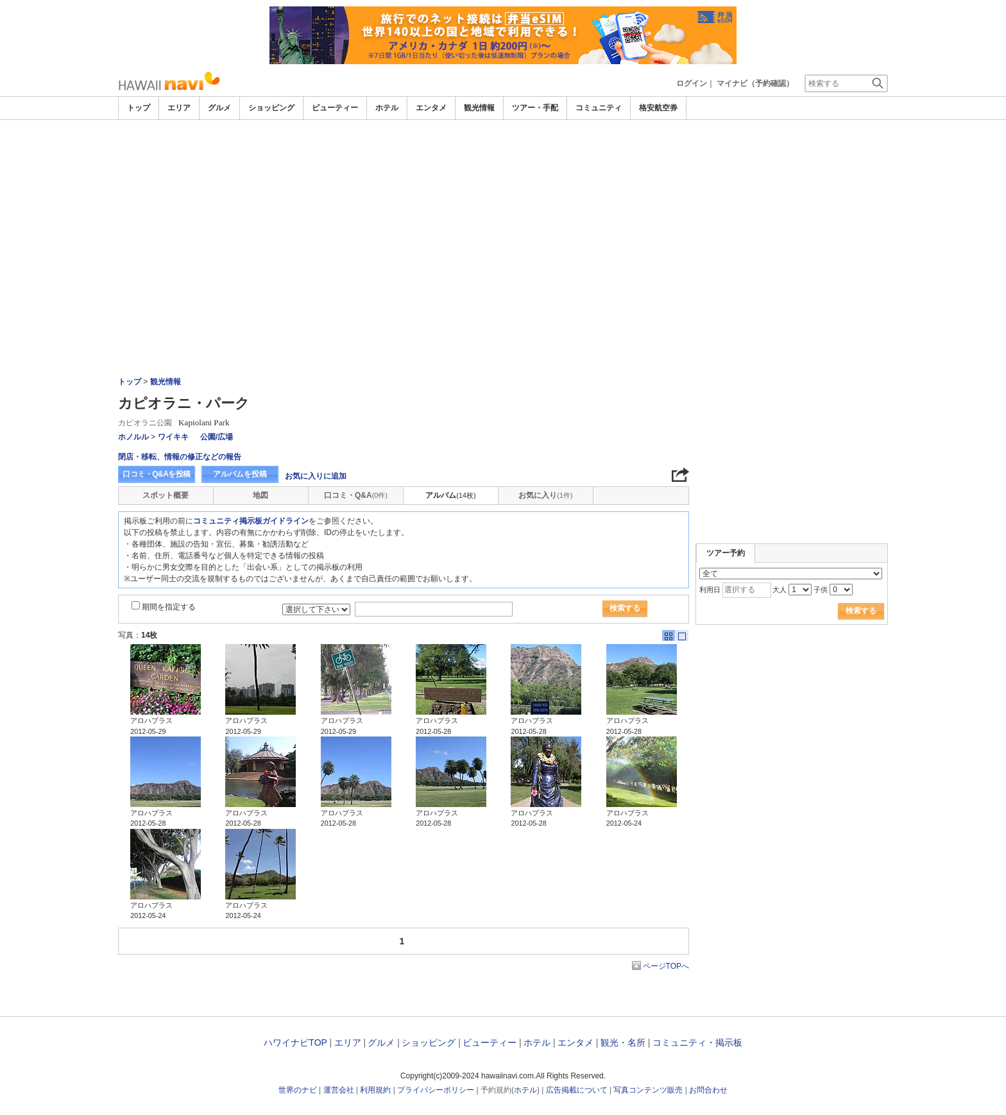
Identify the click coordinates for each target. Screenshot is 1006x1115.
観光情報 (479, 107)
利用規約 (375, 1089)
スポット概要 (165, 495)
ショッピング (271, 107)
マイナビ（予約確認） (755, 83)
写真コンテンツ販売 (648, 1089)
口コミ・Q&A (356, 495)
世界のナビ (297, 1089)
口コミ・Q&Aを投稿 (157, 474)
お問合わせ (708, 1089)
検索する (625, 608)
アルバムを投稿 (240, 474)
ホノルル (133, 436)
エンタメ (431, 107)
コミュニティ (598, 107)
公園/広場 (216, 436)
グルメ (219, 107)
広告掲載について (577, 1089)
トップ (138, 107)
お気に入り (545, 495)
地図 (260, 495)
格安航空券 (658, 107)
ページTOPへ (666, 966)
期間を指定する (169, 606)
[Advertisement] (503, 216)
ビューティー (335, 107)
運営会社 (338, 1089)
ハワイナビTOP (295, 1042)
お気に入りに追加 (315, 476)
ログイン (691, 83)
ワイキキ (173, 436)
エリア (179, 107)
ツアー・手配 (535, 107)
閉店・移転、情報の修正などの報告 (179, 456)
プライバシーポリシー (435, 1089)
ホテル (386, 107)
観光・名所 (623, 1042)
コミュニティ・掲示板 (697, 1042)
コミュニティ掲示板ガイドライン (251, 520)
